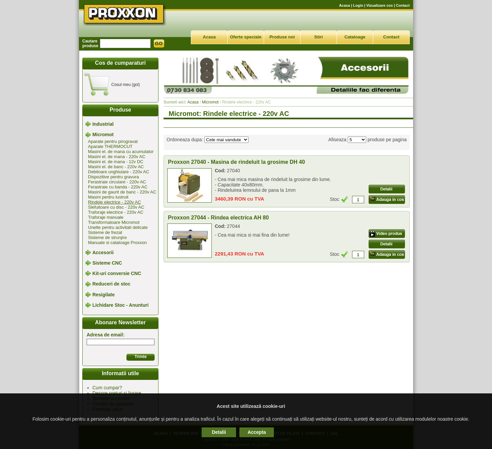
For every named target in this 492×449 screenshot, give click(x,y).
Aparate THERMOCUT (110, 146)
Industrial (103, 124)
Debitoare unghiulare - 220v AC (118, 171)
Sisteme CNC (107, 263)
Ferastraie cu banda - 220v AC (117, 186)
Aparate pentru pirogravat (113, 141)
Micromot (103, 135)
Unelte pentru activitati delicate (118, 227)
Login (358, 5)
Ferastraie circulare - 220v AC (117, 181)
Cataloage (354, 36)
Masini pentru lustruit (108, 197)
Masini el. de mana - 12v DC (115, 161)
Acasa (344, 5)
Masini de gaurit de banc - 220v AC (122, 191)
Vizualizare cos (379, 5)
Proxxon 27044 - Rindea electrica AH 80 (218, 217)
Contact (403, 5)
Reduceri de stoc (111, 284)
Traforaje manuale (105, 217)
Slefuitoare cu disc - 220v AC (116, 207)
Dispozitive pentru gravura (113, 176)
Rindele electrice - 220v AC (114, 202)
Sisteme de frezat (105, 232)
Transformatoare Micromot (114, 222)
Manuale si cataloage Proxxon (117, 242)
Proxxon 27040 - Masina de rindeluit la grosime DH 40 (236, 162)
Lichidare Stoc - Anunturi (120, 305)
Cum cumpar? (107, 387)
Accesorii (103, 252)
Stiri (318, 36)
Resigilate (103, 294)
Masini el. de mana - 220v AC (116, 156)
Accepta (257, 432)
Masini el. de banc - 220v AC (116, 166)
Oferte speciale (245, 36)
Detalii (219, 432)
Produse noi (282, 36)
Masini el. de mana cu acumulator (120, 151)
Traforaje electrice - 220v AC (115, 212)
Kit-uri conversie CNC (116, 273)
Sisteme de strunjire (107, 237)
